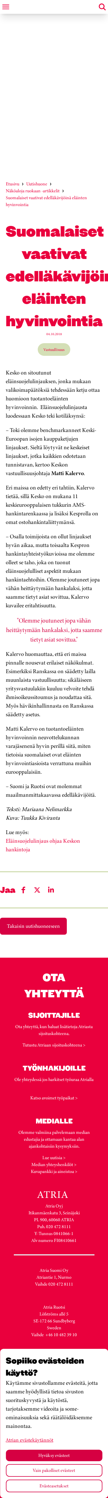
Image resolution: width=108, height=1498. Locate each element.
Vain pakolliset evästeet (54, 1470)
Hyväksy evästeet (54, 1455)
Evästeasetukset (54, 1485)
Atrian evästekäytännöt (29, 1440)
